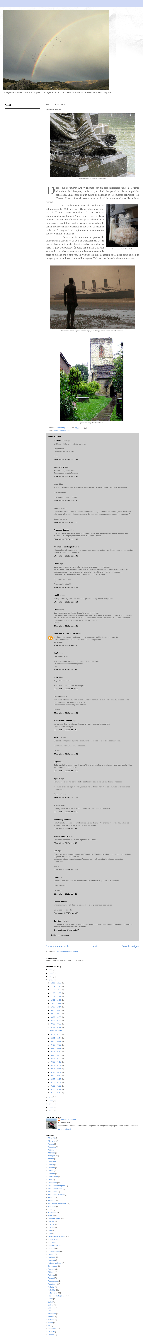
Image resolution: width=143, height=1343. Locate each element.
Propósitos (52, 1284)
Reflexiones (52, 1293)
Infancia (51, 1224)
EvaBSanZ (58, 737)
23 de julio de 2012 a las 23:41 (66, 476)
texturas (51, 1320)
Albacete (51, 1138)
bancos (51, 1159)
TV (49, 1326)
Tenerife (51, 1317)
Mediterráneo (53, 1245)
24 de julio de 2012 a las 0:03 (65, 501)
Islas (50, 1230)
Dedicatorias (53, 1177)
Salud (50, 1302)
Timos (50, 1323)
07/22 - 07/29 (56, 1027)
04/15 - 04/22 (56, 1059)
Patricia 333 (59, 902)
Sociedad (51, 1308)
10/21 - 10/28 (56, 1000)
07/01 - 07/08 (56, 1035)
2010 (51, 1100)
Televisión (52, 1314)
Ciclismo (51, 1168)
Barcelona (52, 1162)
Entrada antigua (130, 946)
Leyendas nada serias (62, 430)
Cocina (50, 1171)
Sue (55, 851)
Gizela (56, 564)
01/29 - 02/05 (56, 1083)
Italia (50, 1233)
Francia (51, 1215)
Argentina (52, 1147)
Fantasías (52, 1207)
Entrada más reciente (57, 946)
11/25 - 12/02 (56, 990)
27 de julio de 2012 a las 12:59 (66, 754)
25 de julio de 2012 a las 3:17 (65, 669)
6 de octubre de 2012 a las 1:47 (66, 930)
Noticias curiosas (54, 1263)
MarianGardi (59, 467)
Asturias (51, 1150)
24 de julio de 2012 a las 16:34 (66, 602)
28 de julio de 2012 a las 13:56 (66, 797)
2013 (51, 977)
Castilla (51, 1165)
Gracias (51, 1221)
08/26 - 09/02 (56, 1017)
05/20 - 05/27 (56, 1048)
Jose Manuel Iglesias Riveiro (66, 634)
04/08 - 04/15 (56, 1062)
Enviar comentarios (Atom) (67, 952)
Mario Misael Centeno (63, 721)
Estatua (51, 1197)
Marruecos (52, 1242)
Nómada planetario (68, 1120)
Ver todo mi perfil (64, 1129)
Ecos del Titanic (56, 1030)
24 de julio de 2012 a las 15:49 (66, 587)
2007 (51, 1111)
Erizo (50, 1180)
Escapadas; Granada (56, 1195)
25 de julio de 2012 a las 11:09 (66, 713)
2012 (51, 980)
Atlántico (51, 1153)
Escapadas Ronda (55, 1189)
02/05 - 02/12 (56, 1079)
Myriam (57, 779)
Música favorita (54, 1251)
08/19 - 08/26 (56, 1020)
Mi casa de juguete (62, 836)
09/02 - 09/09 (56, 1014)
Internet (51, 1227)
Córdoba (51, 1174)
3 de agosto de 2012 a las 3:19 (66, 913)
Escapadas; (52, 1192)
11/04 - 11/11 (56, 997)
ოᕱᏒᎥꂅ (56, 595)
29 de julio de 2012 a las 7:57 (65, 829)
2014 (51, 973)
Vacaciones (52, 1329)
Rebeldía (51, 1290)
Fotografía (52, 1212)
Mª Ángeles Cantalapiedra (64, 547)
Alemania (51, 1141)
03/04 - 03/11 (56, 1069)
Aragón (51, 1144)
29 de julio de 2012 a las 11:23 (66, 870)
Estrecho (51, 1200)
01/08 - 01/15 (56, 1093)
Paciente (51, 1269)
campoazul (58, 696)
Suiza (50, 1311)
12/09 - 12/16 (56, 986)
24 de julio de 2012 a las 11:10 (66, 539)
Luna (56, 484)
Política (51, 1275)
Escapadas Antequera (56, 1186)
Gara (56, 877)
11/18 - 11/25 (56, 993)
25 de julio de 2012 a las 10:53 (66, 689)
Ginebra (57, 610)
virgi (56, 762)
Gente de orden (54, 1218)
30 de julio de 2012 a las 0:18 (65, 894)
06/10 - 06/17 (56, 1041)
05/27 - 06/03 (56, 1045)
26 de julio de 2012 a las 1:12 (65, 730)
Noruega (51, 1260)
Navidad (51, 1254)
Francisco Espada (61, 530)
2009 (51, 1104)
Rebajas (51, 1287)
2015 (51, 970)
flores (50, 1209)
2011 (51, 1097)
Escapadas (52, 1183)
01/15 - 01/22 (56, 1089)
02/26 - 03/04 (56, 1072)
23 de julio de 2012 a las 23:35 (66, 460)
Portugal (51, 1278)
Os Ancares (52, 1266)
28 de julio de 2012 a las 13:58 (66, 812)
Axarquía (51, 1156)
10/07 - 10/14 (56, 1007)
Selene (50, 1305)
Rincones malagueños (56, 1296)
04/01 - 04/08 (56, 1065)
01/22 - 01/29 (56, 1086)
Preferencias (53, 1281)
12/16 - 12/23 (56, 983)
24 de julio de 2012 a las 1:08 (65, 522)
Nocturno (51, 1257)
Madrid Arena (53, 1239)
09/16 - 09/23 (56, 1010)
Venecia (51, 1335)
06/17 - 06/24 (56, 1038)
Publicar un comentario (60, 935)
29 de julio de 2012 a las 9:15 (65, 843)
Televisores (59, 921)
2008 (51, 1107)
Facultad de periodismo (57, 1203)
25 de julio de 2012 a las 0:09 (65, 645)
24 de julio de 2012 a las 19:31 (66, 626)
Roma (50, 1299)
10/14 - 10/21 (56, 1003)
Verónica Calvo (60, 441)
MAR (56, 653)
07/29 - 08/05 (56, 1024)
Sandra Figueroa (61, 820)
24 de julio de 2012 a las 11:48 (66, 556)
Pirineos (51, 1272)
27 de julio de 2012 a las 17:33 (66, 771)
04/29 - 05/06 (56, 1055)
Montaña (51, 1248)
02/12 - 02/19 (56, 1076)
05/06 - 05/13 (56, 1052)
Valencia (51, 1332)
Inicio (95, 946)
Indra (56, 677)
